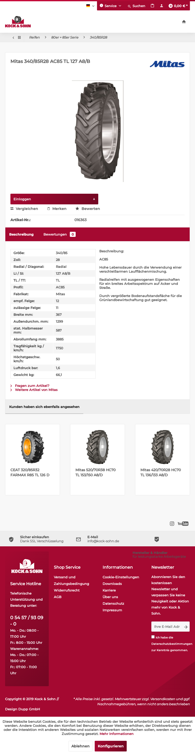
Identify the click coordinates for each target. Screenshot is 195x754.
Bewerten (87, 208)
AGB (57, 597)
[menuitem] (136, 6)
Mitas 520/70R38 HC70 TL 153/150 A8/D (95, 472)
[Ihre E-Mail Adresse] (166, 626)
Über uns (110, 597)
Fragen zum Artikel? (29, 386)
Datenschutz (113, 603)
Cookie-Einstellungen (121, 577)
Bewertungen (59, 234)
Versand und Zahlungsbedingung (71, 580)
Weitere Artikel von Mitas (34, 390)
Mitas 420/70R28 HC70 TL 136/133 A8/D (160, 472)
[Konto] (161, 6)
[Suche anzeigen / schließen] (136, 6)
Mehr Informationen (117, 734)
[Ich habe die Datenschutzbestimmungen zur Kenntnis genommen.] (153, 636)
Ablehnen (80, 746)
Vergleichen (24, 208)
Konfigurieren (111, 746)
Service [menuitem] (109, 5)
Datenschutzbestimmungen (171, 644)
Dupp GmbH (29, 709)
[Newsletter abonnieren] (186, 626)
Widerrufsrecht (66, 590)
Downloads (112, 584)
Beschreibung (21, 234)
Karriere (109, 590)
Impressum (112, 610)
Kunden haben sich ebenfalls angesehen (44, 407)
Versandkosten (162, 699)
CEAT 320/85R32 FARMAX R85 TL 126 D (30, 472)
